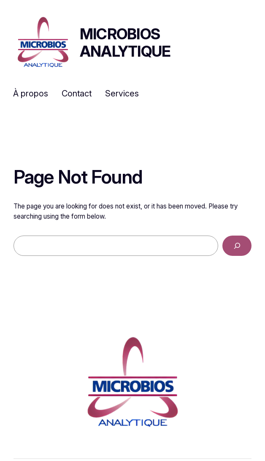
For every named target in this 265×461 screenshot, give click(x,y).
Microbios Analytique (125, 42)
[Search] (236, 246)
